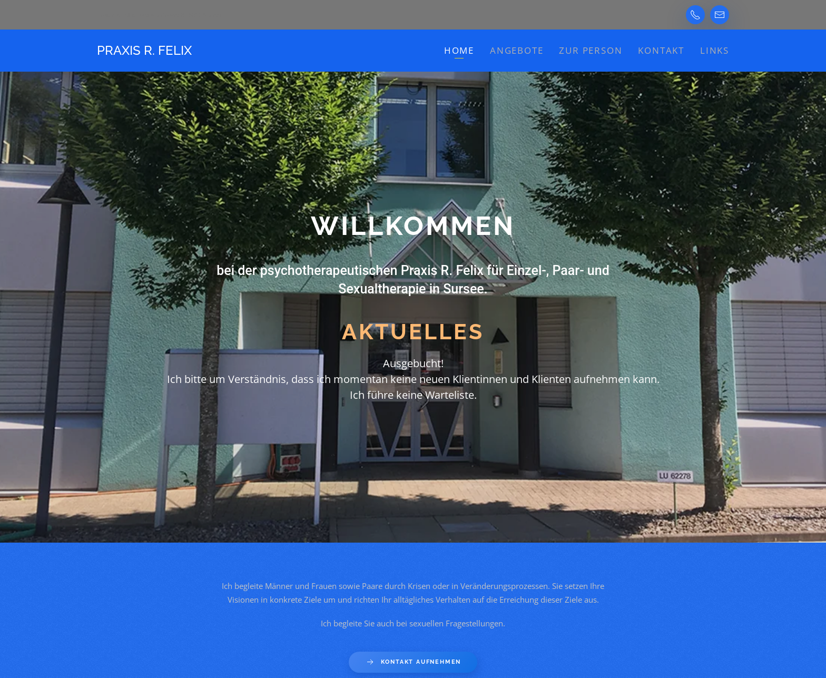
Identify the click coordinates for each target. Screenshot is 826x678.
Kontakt (661, 50)
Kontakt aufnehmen (413, 662)
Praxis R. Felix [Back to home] (144, 50)
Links (714, 50)
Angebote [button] (516, 50)
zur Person (590, 50)
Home (459, 50)
